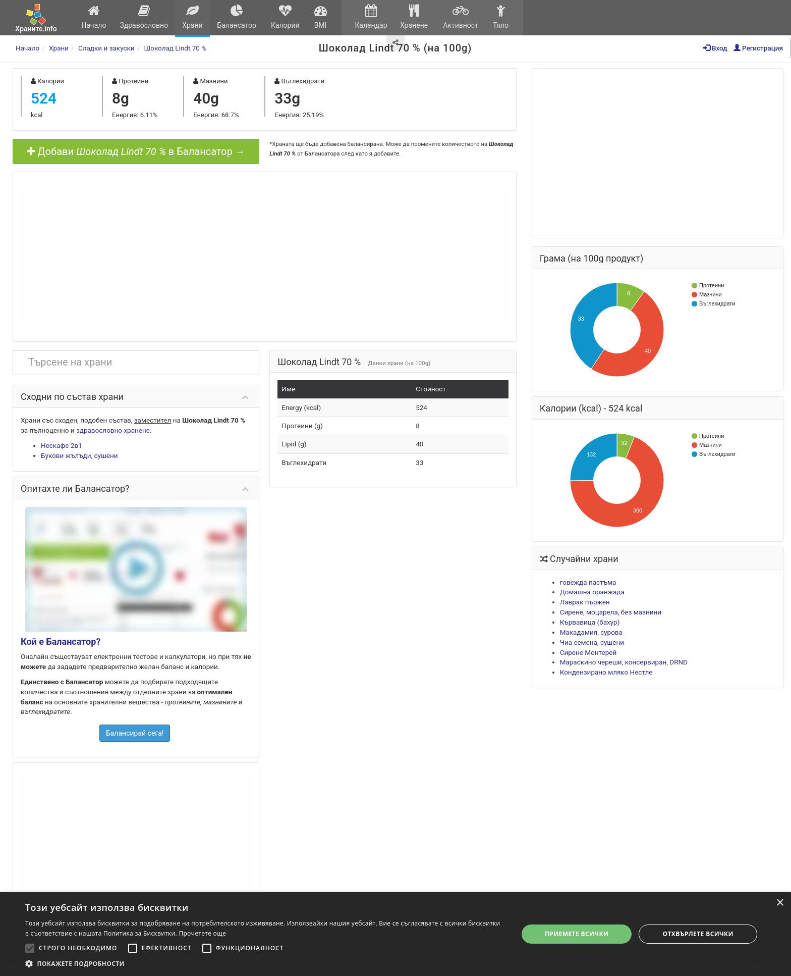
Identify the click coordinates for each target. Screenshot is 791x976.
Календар (371, 17)
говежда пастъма (588, 582)
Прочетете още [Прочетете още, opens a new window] (202, 933)
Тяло (500, 17)
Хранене (414, 17)
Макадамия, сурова (591, 632)
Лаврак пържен (585, 602)
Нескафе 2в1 (61, 445)
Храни (192, 17)
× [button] (779, 903)
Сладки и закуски (106, 48)
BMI (320, 17)
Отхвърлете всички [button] (698, 934)
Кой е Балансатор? (60, 641)
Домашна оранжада (592, 592)
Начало (94, 17)
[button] (264, 963)
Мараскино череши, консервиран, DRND (624, 662)
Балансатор (236, 17)
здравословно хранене (113, 430)
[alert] (395, 934)
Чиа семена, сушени (592, 642)
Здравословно (144, 17)
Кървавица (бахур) (590, 622)
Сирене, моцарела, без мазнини (610, 612)
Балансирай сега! (135, 733)
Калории (285, 17)
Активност (460, 17)
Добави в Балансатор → (136, 151)
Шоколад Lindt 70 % (175, 48)
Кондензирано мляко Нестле (606, 672)
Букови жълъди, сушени (79, 455)
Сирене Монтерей (588, 652)
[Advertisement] (264, 255)
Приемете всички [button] (576, 934)
